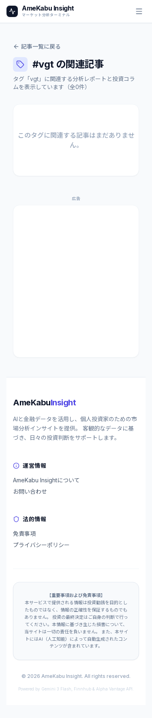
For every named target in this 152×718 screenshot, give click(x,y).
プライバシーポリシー (41, 544)
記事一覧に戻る (37, 46)
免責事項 (24, 533)
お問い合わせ (30, 491)
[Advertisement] (76, 281)
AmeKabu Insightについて (46, 480)
